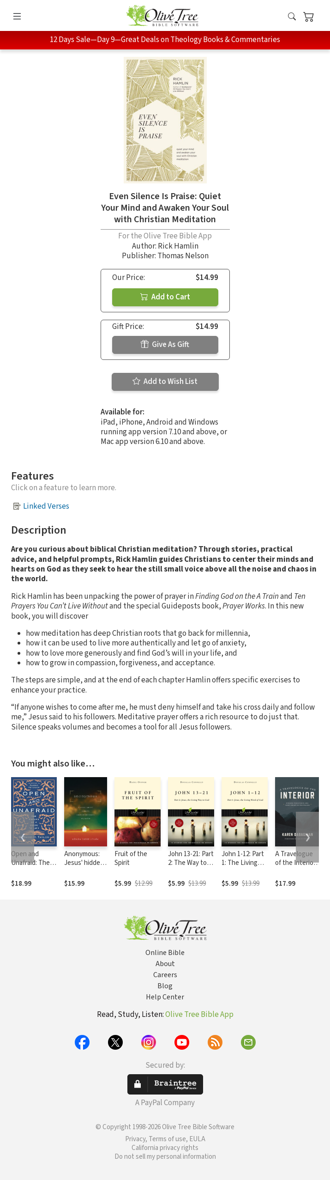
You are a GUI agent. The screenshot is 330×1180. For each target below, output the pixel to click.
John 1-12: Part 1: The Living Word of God (243, 862)
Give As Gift (165, 344)
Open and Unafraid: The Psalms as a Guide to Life (30, 867)
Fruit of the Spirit (130, 858)
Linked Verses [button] (46, 506)
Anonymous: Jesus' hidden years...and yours (84, 867)
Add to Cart (165, 297)
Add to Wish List (165, 381)
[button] (292, 17)
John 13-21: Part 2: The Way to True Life (191, 862)
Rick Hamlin (178, 246)
